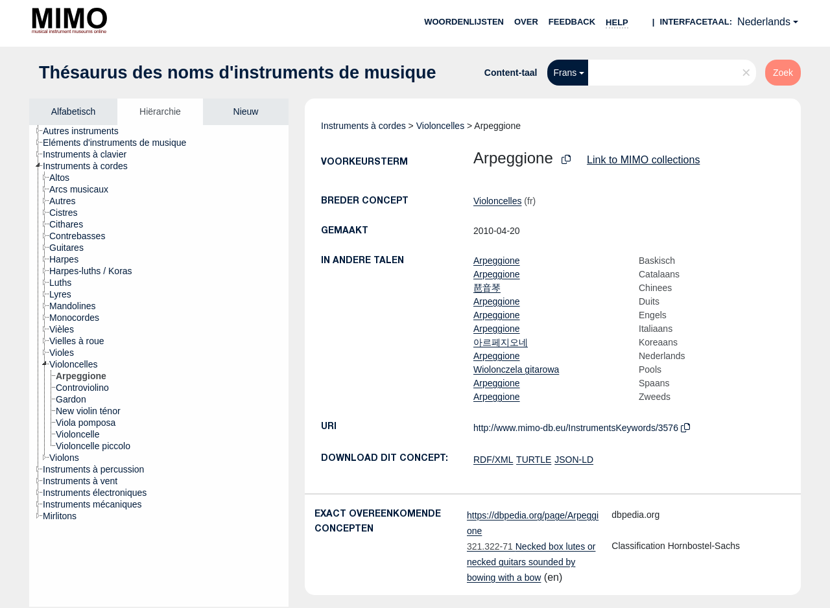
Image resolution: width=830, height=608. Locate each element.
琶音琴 (487, 288)
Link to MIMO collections (643, 159)
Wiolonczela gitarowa (516, 369)
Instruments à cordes (363, 126)
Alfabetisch (73, 111)
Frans (565, 72)
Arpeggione (496, 260)
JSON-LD (573, 459)
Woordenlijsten (464, 22)
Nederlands (763, 21)
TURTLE (533, 459)
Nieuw (246, 111)
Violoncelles (440, 126)
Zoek (783, 72)
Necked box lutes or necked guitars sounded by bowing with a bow (531, 562)
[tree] (159, 366)
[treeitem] (86, 131)
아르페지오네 (500, 342)
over (526, 22)
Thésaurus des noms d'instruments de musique (237, 72)
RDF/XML (493, 459)
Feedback (572, 22)
